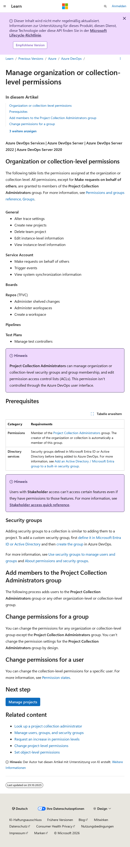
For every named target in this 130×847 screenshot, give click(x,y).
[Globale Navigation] (4, 6)
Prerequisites (18, 111)
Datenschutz (18, 826)
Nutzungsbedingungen (97, 826)
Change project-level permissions (41, 745)
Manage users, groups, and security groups (49, 732)
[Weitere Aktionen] (120, 58)
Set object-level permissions (37, 752)
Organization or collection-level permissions (40, 105)
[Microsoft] (65, 6)
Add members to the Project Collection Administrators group (52, 118)
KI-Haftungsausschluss (25, 819)
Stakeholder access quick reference (39, 504)
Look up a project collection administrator (48, 726)
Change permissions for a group (32, 124)
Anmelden (119, 6)
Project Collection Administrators (76, 433)
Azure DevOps (71, 58)
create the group (70, 543)
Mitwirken (101, 819)
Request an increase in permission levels (47, 739)
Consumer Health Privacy (54, 826)
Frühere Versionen (60, 819)
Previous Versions (30, 58)
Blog (82, 819)
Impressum (17, 833)
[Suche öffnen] (105, 6)
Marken (39, 833)
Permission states (56, 677)
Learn (9, 58)
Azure (52, 58)
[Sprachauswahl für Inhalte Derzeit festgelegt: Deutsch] (19, 808)
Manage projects (23, 701)
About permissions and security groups (56, 560)
